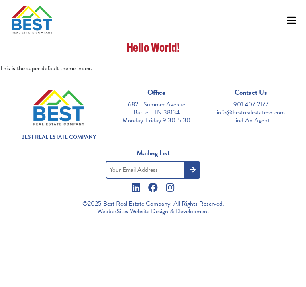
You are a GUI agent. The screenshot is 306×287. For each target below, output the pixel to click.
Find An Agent (250, 120)
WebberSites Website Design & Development (153, 211)
